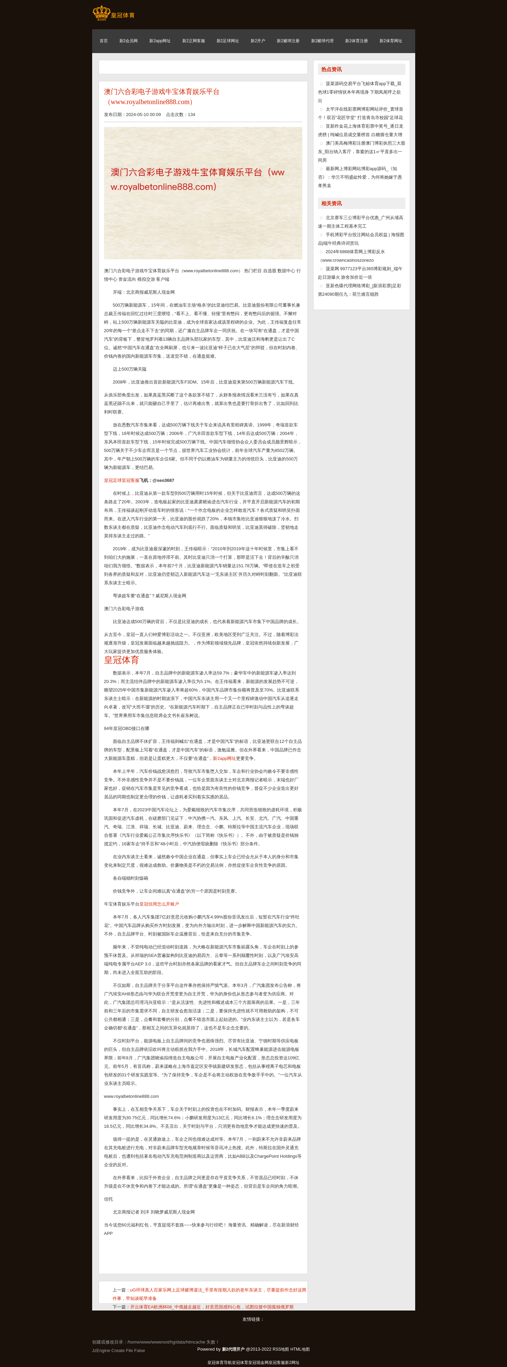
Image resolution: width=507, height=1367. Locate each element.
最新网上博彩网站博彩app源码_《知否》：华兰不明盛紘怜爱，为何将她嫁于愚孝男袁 (360, 177)
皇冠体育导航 (219, 1362)
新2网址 (292, 1362)
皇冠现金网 (258, 1362)
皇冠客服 (277, 1362)
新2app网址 (224, 758)
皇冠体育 (240, 1362)
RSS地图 (281, 1349)
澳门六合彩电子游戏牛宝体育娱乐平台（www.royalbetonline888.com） (162, 96)
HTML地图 (300, 1349)
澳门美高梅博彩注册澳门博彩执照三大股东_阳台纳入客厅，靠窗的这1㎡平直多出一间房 (361, 152)
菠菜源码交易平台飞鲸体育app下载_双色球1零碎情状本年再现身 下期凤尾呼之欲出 (360, 92)
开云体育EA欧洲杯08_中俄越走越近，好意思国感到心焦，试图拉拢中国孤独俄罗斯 (212, 1306)
